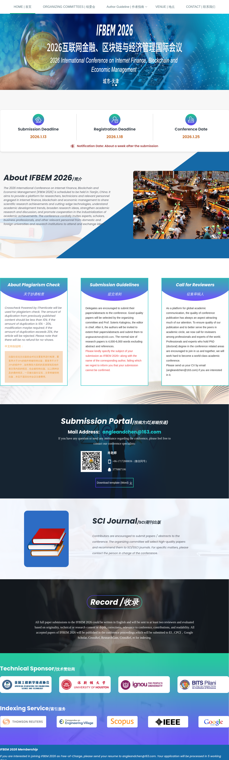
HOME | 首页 (22, 6)
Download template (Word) (114, 482)
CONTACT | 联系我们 (200, 6)
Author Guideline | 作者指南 (127, 7)
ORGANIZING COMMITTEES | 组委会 (69, 6)
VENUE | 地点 (165, 6)
